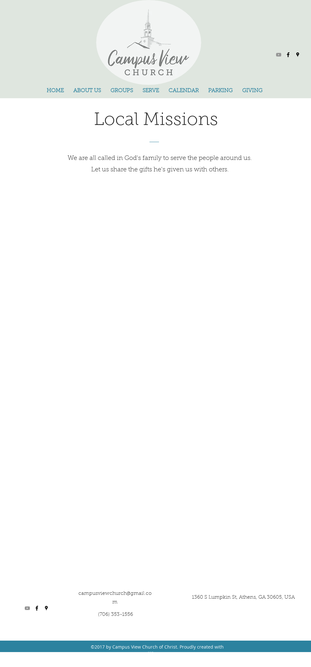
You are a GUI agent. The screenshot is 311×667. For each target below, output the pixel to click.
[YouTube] (278, 55)
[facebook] (288, 55)
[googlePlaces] (297, 55)
